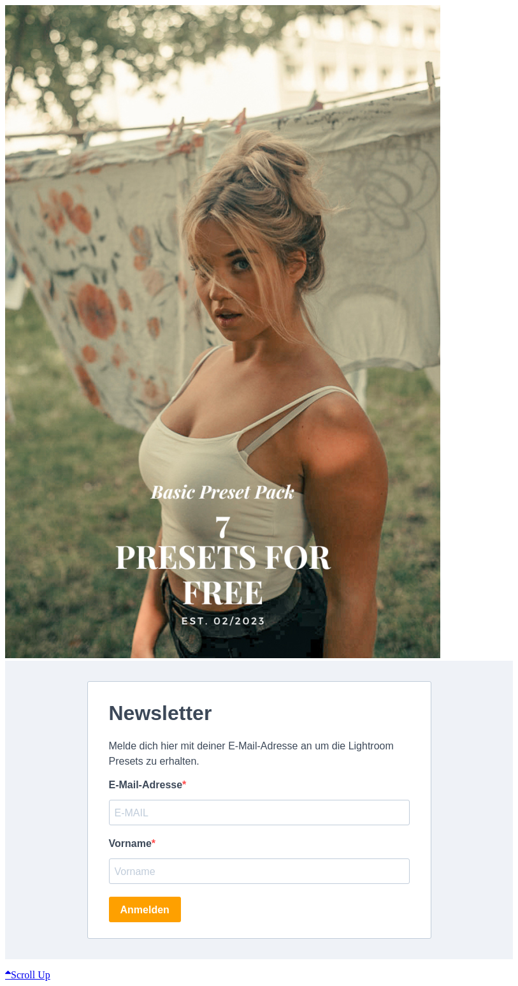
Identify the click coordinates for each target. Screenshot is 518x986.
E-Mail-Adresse (146, 784)
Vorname (130, 843)
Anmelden (144, 909)
